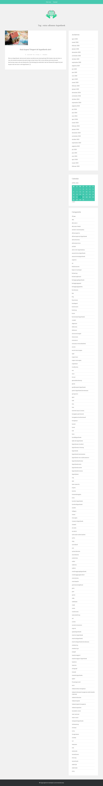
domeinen (75, 337)
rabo (73, 598)
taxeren (74, 665)
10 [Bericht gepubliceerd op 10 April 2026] (86, 192)
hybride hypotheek (77, 441)
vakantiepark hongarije (79, 704)
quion (73, 595)
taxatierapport (76, 655)
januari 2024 (75, 129)
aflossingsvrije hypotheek (79, 236)
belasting (74, 273)
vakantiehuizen (76, 697)
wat (73, 747)
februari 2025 (75, 86)
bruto (73, 313)
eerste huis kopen (77, 350)
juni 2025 (74, 72)
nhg (73, 541)
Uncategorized (76, 682)
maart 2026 (75, 42)
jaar (73, 481)
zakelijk (74, 764)
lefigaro (74, 511)
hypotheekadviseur (77, 461)
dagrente (74, 323)
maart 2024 (75, 122)
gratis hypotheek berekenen (80, 390)
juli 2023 (74, 149)
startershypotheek (77, 638)
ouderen (74, 565)
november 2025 (76, 55)
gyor (73, 397)
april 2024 (75, 119)
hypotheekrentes (77, 467)
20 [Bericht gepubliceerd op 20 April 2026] (73, 197)
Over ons (48, 2)
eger (73, 353)
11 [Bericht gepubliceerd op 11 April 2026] (89, 192)
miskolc (74, 531)
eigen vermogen (76, 360)
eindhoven (75, 367)
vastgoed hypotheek (77, 721)
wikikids (74, 751)
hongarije (75, 420)
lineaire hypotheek (77, 521)
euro (73, 374)
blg (73, 296)
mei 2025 (74, 76)
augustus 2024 (76, 106)
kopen (74, 487)
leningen (74, 518)
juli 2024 (74, 109)
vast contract (75, 714)
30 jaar (74, 216)
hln (73, 404)
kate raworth (75, 484)
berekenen (75, 290)
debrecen (74, 327)
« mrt (73, 202)
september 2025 (76, 62)
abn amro (74, 223)
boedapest (75, 303)
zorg (73, 771)
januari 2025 (75, 89)
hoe (73, 407)
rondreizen (75, 611)
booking (74, 310)
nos (73, 548)
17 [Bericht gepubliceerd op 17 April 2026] (86, 194)
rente (73, 608)
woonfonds (75, 761)
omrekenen (75, 554)
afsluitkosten (76, 239)
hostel (74, 424)
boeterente (75, 307)
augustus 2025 (76, 65)
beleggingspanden (77, 286)
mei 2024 (74, 116)
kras (73, 498)
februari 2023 (75, 166)
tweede (74, 672)
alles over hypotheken (78, 250)
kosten (74, 491)
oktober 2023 (75, 139)
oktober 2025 (75, 59)
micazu (74, 528)
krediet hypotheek (77, 501)
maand (74, 524)
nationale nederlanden (78, 534)
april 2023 (75, 159)
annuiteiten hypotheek (78, 253)
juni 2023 (74, 153)
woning (37, 54)
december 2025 (76, 52)
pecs (73, 588)
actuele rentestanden (78, 229)
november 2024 (76, 96)
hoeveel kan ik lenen (78, 410)
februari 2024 (76, 126)
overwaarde (75, 581)
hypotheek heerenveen (78, 454)
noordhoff (75, 544)
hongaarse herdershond (79, 417)
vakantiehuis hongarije (79, 688)
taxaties (74, 662)
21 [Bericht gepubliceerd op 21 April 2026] (76, 197)
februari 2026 (75, 45)
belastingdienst (76, 276)
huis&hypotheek (76, 437)
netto (73, 538)
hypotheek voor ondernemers (80, 457)
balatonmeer (75, 266)
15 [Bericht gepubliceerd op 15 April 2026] (80, 194)
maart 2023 (75, 163)
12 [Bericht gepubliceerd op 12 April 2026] (93, 192)
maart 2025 (75, 82)
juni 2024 (74, 112)
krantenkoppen (76, 494)
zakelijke (74, 768)
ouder (73, 561)
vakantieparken (76, 707)
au (72, 263)
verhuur (74, 727)
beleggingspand (76, 283)
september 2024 (76, 102)
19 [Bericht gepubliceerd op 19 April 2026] (93, 194)
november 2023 (76, 136)
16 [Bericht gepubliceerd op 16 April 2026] (83, 194)
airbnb (74, 246)
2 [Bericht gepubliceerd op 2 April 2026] (83, 189)
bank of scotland (76, 270)
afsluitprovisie (76, 243)
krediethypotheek (77, 504)
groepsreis (75, 394)
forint (73, 377)
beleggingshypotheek (78, 280)
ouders (74, 568)
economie (75, 340)
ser (73, 618)
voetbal (74, 737)
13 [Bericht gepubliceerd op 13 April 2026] (73, 194)
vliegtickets (75, 734)
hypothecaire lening (78, 447)
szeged (74, 652)
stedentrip (75, 645)
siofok (74, 621)
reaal (73, 605)
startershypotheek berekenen (80, 642)
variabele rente (76, 711)
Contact (55, 2)
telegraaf (74, 668)
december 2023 (76, 132)
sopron (74, 628)
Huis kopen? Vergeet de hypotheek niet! (35, 49)
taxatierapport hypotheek (79, 658)
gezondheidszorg (77, 380)
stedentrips (75, 648)
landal (74, 508)
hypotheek (75, 451)
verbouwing (75, 724)
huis (73, 434)
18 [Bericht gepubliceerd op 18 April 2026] (89, 194)
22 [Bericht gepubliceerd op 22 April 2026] (80, 197)
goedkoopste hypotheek (79, 387)
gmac (73, 384)
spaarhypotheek (76, 631)
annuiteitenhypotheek (78, 256)
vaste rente (75, 717)
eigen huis (75, 357)
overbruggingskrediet (78, 575)
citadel (74, 320)
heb (73, 400)
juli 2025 (74, 69)
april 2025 (75, 79)
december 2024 (76, 92)
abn (73, 219)
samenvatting (76, 615)
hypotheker (75, 474)
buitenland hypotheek (78, 317)
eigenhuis (75, 363)
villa (73, 731)
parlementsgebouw (77, 585)
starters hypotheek (77, 635)
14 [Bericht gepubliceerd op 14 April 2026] (77, 194)
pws (73, 591)
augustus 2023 (76, 146)
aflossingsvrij (76, 233)
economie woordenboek (79, 343)
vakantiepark (76, 701)
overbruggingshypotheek (79, 571)
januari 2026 (75, 49)
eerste (73, 347)
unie (73, 685)
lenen (73, 514)
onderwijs (75, 558)
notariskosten (76, 551)
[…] (30, 64)
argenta (74, 260)
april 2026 (75, 39)
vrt (73, 741)
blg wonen (75, 300)
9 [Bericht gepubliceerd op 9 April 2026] (83, 192)
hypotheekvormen (77, 471)
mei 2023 (74, 156)
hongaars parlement (78, 414)
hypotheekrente (76, 464)
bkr (73, 293)
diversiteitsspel (76, 333)
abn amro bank (76, 226)
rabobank (74, 601)
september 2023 (76, 143)
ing (73, 477)
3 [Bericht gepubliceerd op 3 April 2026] (86, 189)
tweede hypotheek (77, 675)
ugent (73, 678)
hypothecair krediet (78, 444)
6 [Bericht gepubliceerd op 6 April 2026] (73, 192)
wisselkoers (75, 754)
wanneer (74, 744)
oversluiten (75, 578)
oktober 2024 (75, 99)
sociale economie (77, 625)
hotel (73, 427)
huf (73, 430)
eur (73, 370)
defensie (74, 330)
